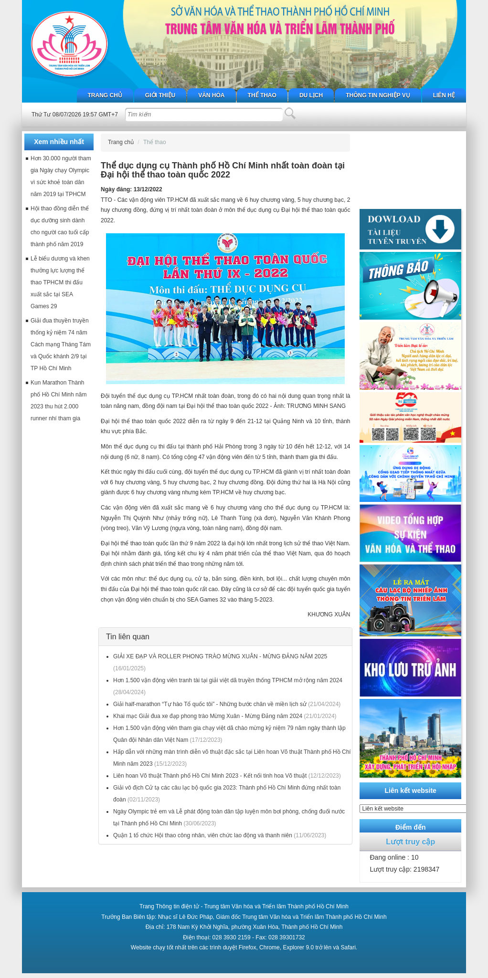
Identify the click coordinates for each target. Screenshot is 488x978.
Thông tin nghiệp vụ (378, 95)
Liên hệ (444, 95)
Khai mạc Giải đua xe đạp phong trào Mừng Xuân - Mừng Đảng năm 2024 (207, 716)
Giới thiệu (160, 95)
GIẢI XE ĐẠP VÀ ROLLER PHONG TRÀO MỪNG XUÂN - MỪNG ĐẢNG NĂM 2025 (220, 656)
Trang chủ (105, 95)
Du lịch (311, 95)
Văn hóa (211, 95)
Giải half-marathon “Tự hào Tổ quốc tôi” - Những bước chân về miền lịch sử (210, 704)
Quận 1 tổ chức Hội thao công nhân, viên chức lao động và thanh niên (202, 835)
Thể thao (262, 95)
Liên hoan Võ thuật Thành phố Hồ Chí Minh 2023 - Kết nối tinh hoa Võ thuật (210, 775)
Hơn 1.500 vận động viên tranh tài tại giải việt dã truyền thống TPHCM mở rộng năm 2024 (227, 680)
